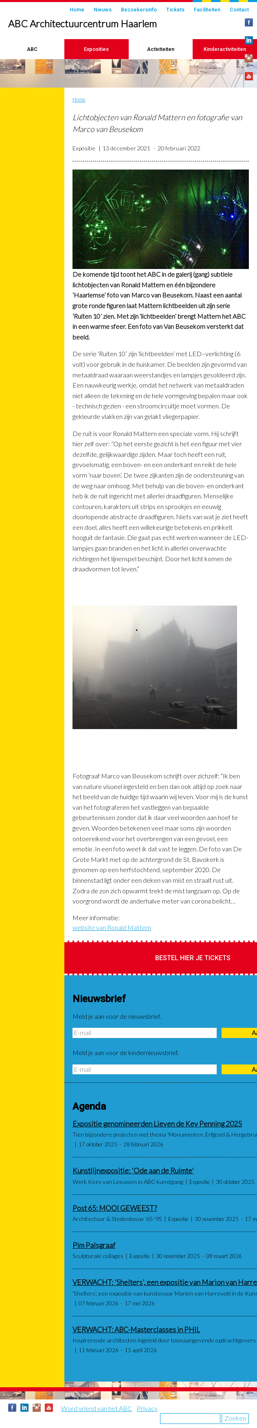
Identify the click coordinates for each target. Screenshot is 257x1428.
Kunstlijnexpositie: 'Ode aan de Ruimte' (133, 1170)
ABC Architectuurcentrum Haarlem (82, 23)
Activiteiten (160, 49)
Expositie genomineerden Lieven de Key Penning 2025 (157, 1123)
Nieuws (103, 10)
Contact (239, 10)
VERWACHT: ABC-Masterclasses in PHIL (136, 1329)
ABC (32, 49)
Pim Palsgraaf (93, 1245)
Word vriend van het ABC (96, 1408)
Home (77, 10)
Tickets (175, 10)
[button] (160, 219)
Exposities (96, 49)
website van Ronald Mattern (111, 927)
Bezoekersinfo (139, 10)
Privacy (147, 1408)
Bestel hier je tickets (193, 958)
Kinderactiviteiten (225, 49)
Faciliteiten (207, 10)
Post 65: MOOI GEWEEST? (114, 1208)
